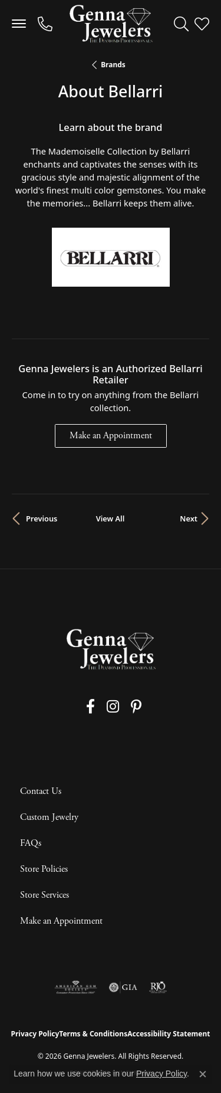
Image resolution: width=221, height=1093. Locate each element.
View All (110, 518)
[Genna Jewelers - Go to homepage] (110, 649)
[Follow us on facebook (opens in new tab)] (90, 707)
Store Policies (44, 869)
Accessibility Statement (168, 1034)
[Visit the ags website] (76, 987)
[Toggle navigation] (19, 24)
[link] (45, 23)
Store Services (44, 895)
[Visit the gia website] (123, 987)
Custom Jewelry (49, 817)
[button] (181, 23)
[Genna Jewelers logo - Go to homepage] (111, 23)
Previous (41, 518)
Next (188, 518)
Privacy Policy (35, 1034)
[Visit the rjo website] (158, 987)
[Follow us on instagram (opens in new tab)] (113, 707)
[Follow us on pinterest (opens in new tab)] (136, 707)
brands (113, 65)
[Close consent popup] (202, 1074)
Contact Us (40, 791)
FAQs (30, 843)
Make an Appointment (111, 435)
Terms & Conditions (93, 1034)
